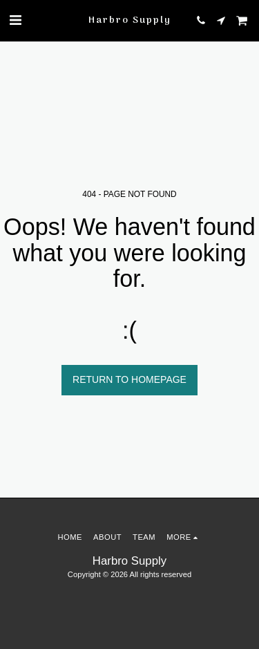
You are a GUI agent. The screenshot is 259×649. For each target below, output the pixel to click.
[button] (15, 20)
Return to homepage (129, 379)
